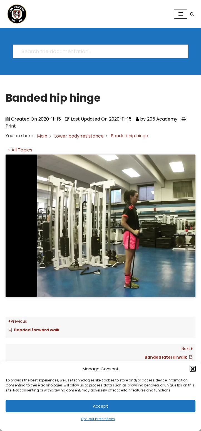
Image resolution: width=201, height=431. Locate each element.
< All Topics (20, 150)
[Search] (192, 14)
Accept (100, 406)
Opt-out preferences (98, 419)
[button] (192, 369)
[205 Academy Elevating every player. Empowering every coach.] (15, 14)
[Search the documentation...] (98, 51)
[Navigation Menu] (180, 14)
